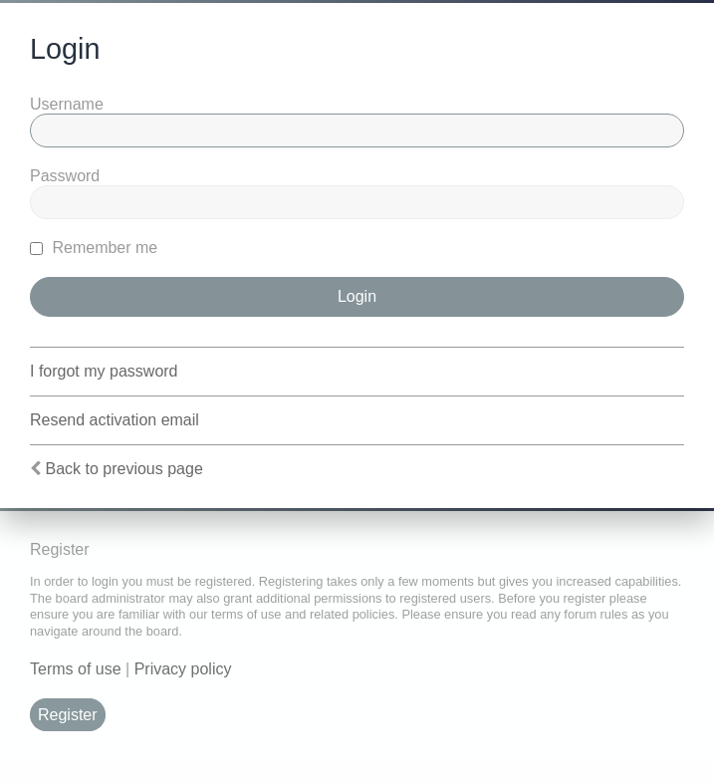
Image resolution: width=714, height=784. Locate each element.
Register (68, 714)
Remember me (93, 247)
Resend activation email (114, 419)
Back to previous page (123, 468)
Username (67, 104)
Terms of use (75, 668)
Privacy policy (183, 668)
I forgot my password (104, 371)
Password (65, 175)
